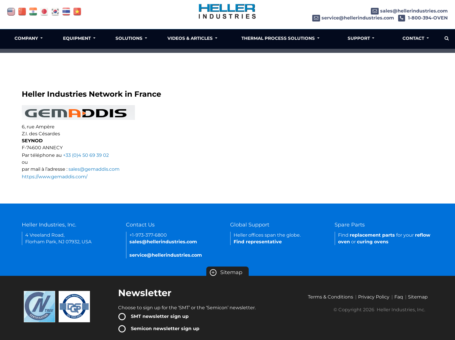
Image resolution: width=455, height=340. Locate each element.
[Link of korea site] (55, 11)
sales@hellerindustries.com (409, 11)
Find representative (258, 241)
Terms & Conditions (330, 297)
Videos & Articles (190, 38)
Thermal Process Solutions (278, 38)
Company (27, 38)
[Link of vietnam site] (77, 11)
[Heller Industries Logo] (227, 11)
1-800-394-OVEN (423, 18)
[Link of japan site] (44, 11)
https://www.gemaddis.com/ (54, 176)
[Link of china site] (22, 11)
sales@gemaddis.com (94, 169)
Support (359, 38)
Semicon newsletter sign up (165, 328)
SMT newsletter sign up (160, 316)
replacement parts (372, 235)
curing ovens (373, 241)
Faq (398, 297)
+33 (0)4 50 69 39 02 (86, 155)
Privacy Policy (373, 297)
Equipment (77, 38)
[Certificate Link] (39, 306)
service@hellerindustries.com (353, 18)
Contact (413, 38)
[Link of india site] (33, 11)
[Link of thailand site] (66, 11)
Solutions (129, 38)
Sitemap (226, 272)
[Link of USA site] (11, 11)
